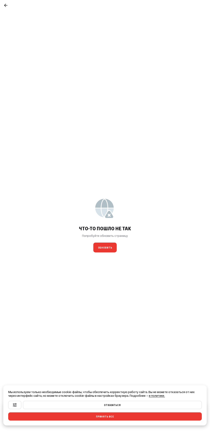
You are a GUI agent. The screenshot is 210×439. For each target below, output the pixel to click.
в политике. (157, 395)
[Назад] (6, 5)
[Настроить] (14, 405)
